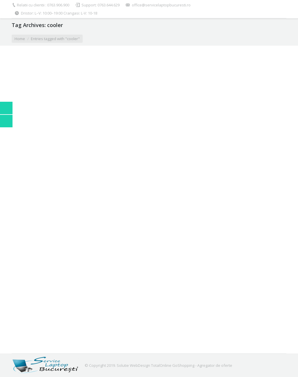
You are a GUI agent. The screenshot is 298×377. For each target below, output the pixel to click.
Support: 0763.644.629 (100, 5)
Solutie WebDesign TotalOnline (144, 365)
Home (20, 38)
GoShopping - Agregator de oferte (202, 365)
